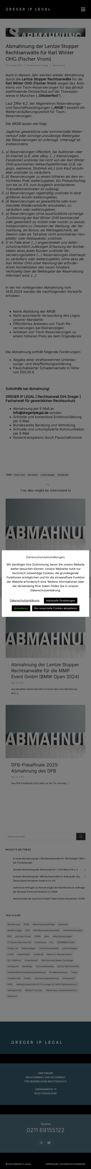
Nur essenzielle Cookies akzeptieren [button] (55, 608)
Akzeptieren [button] (21, 608)
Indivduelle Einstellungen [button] (60, 600)
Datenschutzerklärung (24, 600)
